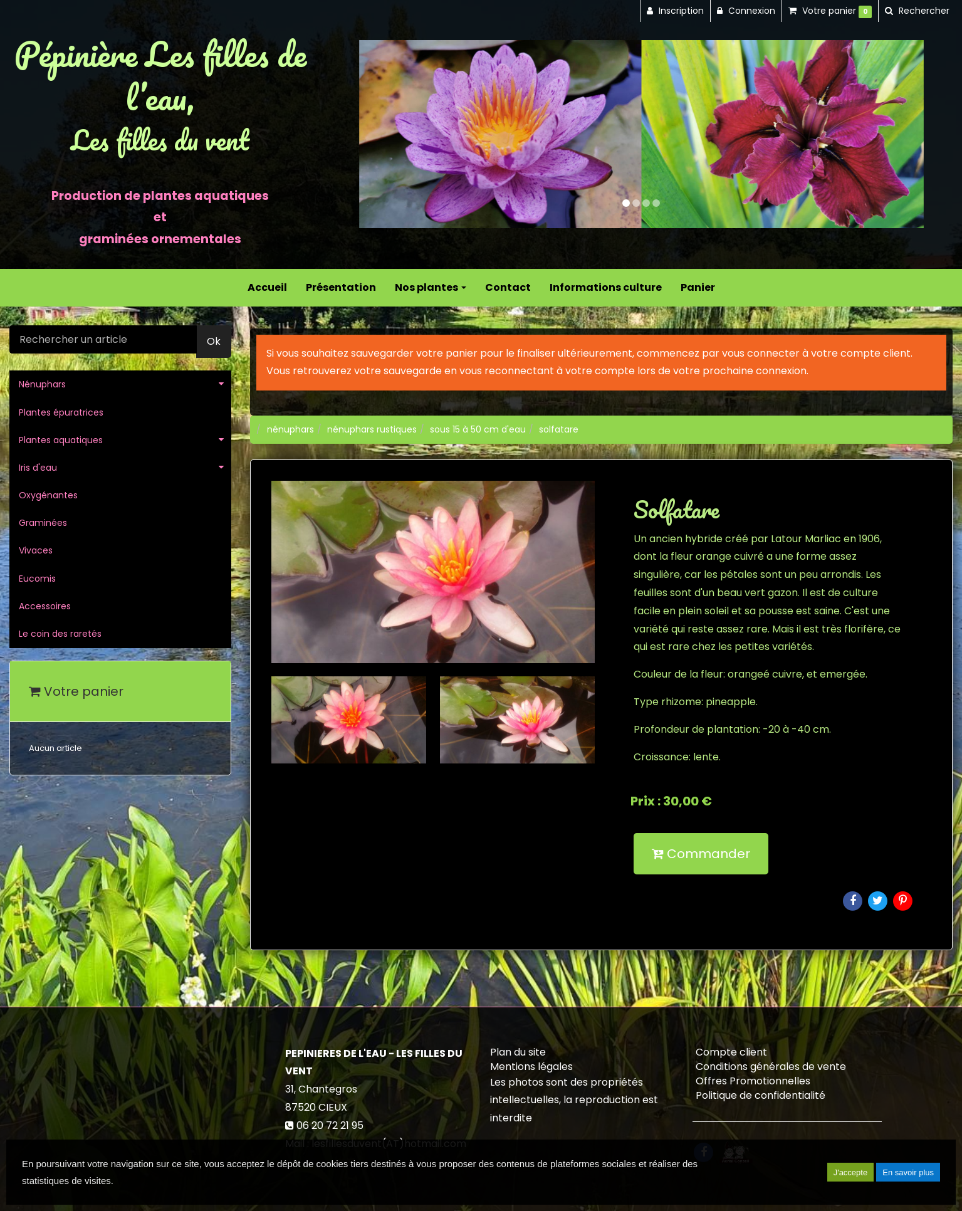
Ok (214, 341)
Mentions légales (531, 1066)
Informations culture (606, 287)
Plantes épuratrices (61, 412)
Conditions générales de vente (771, 1066)
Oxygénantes (48, 495)
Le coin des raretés (60, 633)
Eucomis (37, 578)
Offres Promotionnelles (753, 1081)
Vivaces (36, 550)
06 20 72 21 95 (329, 1125)
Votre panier (76, 691)
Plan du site (518, 1052)
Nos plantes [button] (430, 287)
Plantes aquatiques (61, 440)
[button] (387, 134)
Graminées (43, 522)
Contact (508, 287)
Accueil (267, 287)
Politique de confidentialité (760, 1095)
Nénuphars (42, 384)
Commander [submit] (701, 853)
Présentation (341, 287)
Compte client (731, 1052)
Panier (698, 287)
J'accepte (851, 1172)
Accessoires (45, 606)
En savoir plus (908, 1172)
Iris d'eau (38, 467)
